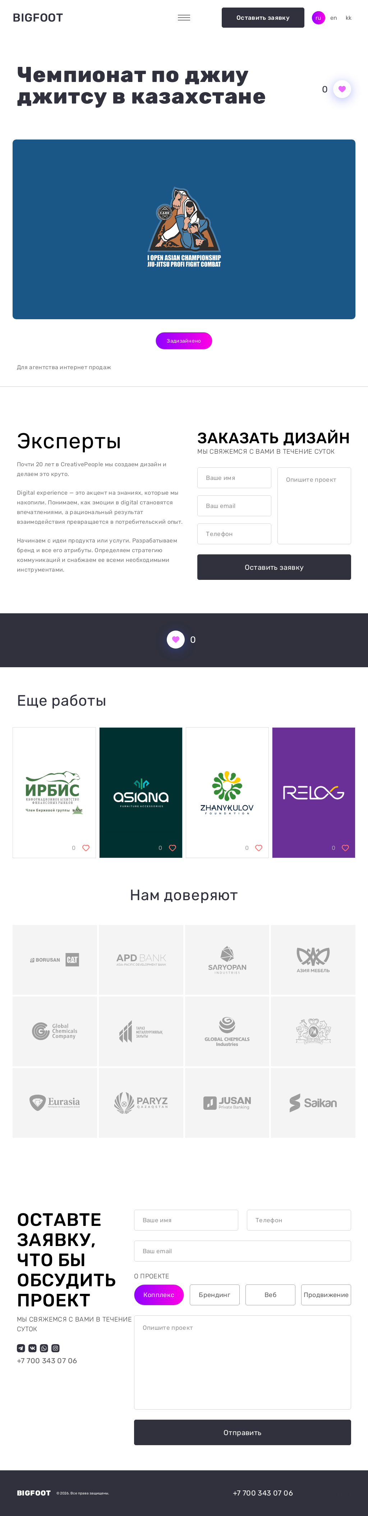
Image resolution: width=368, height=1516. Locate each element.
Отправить (243, 1432)
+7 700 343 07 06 (47, 1361)
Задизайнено (184, 341)
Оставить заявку (263, 17)
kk (349, 17)
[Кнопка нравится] (342, 89)
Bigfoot (38, 18)
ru (319, 17)
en (333, 17)
